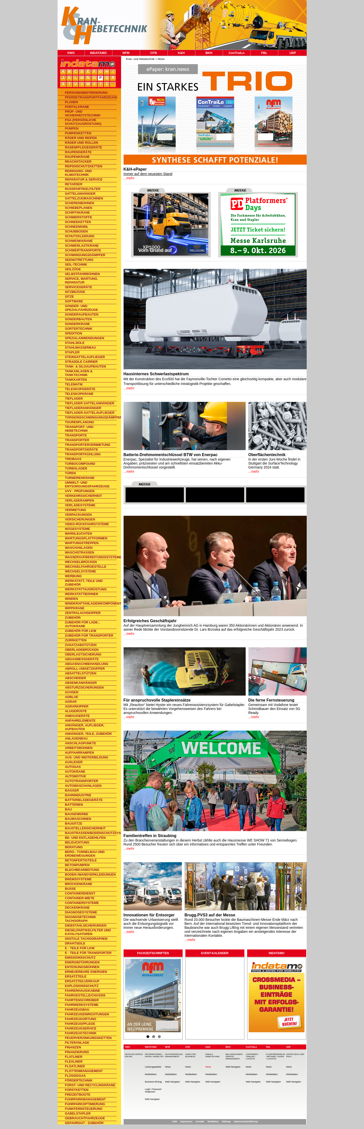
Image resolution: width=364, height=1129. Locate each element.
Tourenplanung (79, 422)
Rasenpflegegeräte (83, 147)
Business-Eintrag (153, 1082)
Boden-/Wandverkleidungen (90, 874)
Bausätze (73, 823)
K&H (181, 53)
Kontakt (200, 1121)
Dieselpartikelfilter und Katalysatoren (88, 932)
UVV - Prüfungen (80, 491)
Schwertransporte (83, 250)
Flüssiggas (75, 1076)
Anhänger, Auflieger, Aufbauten (84, 727)
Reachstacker (78, 161)
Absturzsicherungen (84, 687)
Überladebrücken (82, 650)
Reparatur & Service (84, 179)
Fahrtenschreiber (82, 1000)
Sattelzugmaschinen (84, 198)
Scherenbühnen (79, 203)
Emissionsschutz (80, 957)
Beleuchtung (77, 842)
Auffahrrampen (79, 752)
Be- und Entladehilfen (85, 838)
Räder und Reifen (81, 138)
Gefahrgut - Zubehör (84, 1123)
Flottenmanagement (84, 1071)
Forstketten (77, 1090)
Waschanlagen (79, 548)
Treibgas (73, 459)
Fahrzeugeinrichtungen (87, 1014)
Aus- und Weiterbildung (86, 757)
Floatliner (75, 1066)
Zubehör (73, 617)
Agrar (71, 702)
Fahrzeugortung (80, 1019)
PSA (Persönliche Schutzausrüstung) (83, 122)
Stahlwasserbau (80, 347)
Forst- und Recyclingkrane (90, 1085)
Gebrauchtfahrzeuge (85, 1118)
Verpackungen (78, 515)
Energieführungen (82, 962)
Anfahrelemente (80, 720)
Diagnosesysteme (81, 912)
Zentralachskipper (83, 613)
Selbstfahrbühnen (82, 274)
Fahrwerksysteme (82, 1005)
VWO (71, 53)
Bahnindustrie (78, 795)
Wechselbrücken (81, 562)
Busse (70, 889)
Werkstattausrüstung (86, 589)
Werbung (73, 576)
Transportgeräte (81, 449)
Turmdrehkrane (80, 478)
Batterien (74, 804)
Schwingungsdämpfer (85, 255)
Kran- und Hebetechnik (140, 58)
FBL (264, 53)
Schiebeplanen (78, 208)
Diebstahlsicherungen (86, 925)
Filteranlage (77, 1042)
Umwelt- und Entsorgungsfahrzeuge (87, 484)
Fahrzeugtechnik (81, 1033)
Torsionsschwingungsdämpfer (91, 417)
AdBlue (71, 697)
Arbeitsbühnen (79, 748)
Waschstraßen (79, 552)
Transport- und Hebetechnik (79, 428)
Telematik (74, 384)
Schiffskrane (77, 212)
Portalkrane (77, 107)
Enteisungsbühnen (82, 967)
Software (74, 301)
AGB (174, 1121)
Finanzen (73, 1047)
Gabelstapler (78, 1113)
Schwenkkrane (79, 241)
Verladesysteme (80, 505)
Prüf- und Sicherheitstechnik (83, 113)
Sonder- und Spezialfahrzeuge (81, 308)
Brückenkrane (78, 884)
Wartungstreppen (82, 543)
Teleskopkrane (79, 394)
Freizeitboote (77, 1094)
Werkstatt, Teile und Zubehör (84, 582)
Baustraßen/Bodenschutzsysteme (91, 833)
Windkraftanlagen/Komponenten (91, 603)
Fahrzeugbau (77, 1009)
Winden (71, 599)
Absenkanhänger (81, 683)
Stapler (72, 352)
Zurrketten (76, 640)
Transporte (76, 435)
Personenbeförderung (86, 92)
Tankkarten (76, 379)
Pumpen (72, 128)
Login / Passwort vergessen (153, 1090)
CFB (153, 53)
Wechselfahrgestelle (85, 566)
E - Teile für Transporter (88, 953)
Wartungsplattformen (86, 538)
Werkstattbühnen (81, 594)
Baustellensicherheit (85, 828)
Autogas (73, 767)
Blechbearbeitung (82, 870)
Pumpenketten (78, 133)
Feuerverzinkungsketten (88, 1038)
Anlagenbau (76, 738)
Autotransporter (81, 781)
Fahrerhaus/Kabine (82, 990)
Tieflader (74, 398)
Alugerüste (76, 711)
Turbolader (76, 468)
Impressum (186, 1121)
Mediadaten (151, 1074)
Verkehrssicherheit (83, 496)
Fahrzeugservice (80, 1028)
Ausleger (74, 762)
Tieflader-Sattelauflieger (90, 413)
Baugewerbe (76, 814)
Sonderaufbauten (81, 314)
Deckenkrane (77, 907)
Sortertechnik (78, 328)
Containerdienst (80, 893)
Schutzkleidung (80, 236)
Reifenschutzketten (83, 166)
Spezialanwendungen (84, 338)
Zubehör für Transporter (89, 635)
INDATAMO (98, 53)
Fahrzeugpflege (80, 1024)
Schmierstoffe (78, 217)
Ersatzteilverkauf (82, 981)
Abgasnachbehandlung (86, 664)
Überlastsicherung (83, 654)
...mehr (129, 178)
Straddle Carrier (81, 362)
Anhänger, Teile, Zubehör (88, 734)
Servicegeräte (78, 287)
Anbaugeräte (77, 716)
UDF (293, 53)
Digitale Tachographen (86, 939)
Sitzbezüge (75, 292)
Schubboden (76, 231)
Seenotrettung (79, 260)
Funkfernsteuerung (84, 1109)
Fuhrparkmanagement (85, 1099)
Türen (70, 473)
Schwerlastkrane (82, 245)
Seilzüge (73, 269)
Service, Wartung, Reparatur (81, 280)
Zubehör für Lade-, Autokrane (82, 624)
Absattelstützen (80, 673)
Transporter (77, 440)
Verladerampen (79, 500)
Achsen (71, 692)
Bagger (72, 790)
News (161, 58)
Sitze (69, 296)
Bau (68, 809)
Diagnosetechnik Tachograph (80, 919)
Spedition (73, 333)
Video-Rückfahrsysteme (87, 524)
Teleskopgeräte (80, 389)
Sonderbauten (78, 319)
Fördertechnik (79, 1080)
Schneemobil (77, 227)
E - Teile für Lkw (80, 948)
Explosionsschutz (82, 986)
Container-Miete (79, 898)
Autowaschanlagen (83, 786)
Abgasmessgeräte (82, 659)
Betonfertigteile (81, 860)
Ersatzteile (76, 976)
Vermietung (75, 510)
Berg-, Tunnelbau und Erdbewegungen (85, 853)
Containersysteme (82, 903)
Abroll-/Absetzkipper (85, 668)
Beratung (74, 847)
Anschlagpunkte (80, 743)
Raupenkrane (77, 157)
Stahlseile (75, 343)
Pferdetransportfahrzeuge (91, 97)
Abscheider (75, 678)
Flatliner (73, 1057)
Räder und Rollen (81, 142)
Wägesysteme (77, 529)
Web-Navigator (152, 1099)
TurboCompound (80, 464)
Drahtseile (75, 943)
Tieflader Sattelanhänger (89, 403)
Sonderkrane (77, 324)
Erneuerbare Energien (86, 972)
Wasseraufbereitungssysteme (91, 557)
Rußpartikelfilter (82, 189)
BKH (209, 53)
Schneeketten (78, 222)
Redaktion (213, 1121)
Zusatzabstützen (81, 645)
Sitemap (226, 1121)
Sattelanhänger (80, 193)
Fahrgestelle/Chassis (85, 995)
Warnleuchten (78, 533)
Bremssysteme (78, 879)
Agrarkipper (77, 706)
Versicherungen (80, 519)
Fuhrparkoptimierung (85, 1104)
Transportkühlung (83, 454)
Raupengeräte (78, 152)
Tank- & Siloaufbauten (85, 366)
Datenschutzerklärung (246, 1121)
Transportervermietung (88, 445)
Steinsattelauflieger (85, 357)
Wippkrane (74, 608)
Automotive (75, 776)
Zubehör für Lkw (80, 631)
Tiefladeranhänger (83, 408)
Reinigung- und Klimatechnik (78, 173)
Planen (71, 102)
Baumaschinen (78, 819)
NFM (126, 53)
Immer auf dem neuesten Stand (148, 174)
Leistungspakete (153, 1067)
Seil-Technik (76, 264)
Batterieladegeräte (84, 800)
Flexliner (74, 1061)
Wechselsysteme (80, 571)
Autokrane (75, 771)
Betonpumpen (77, 865)
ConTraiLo (236, 53)
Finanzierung (77, 1052)
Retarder (73, 184)
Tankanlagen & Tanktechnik (79, 373)
